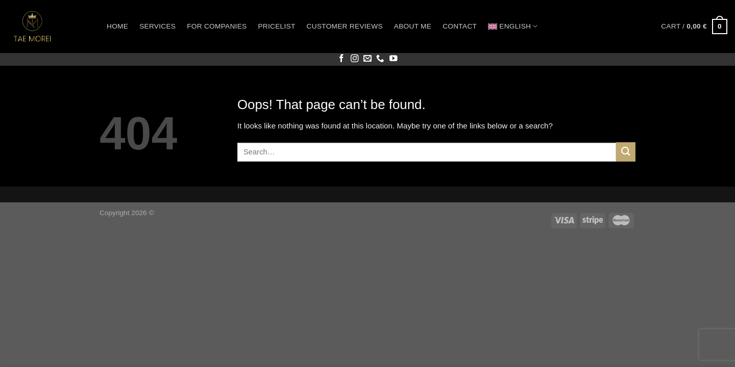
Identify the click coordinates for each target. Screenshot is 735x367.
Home (117, 26)
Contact (460, 26)
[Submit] (625, 151)
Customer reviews (345, 26)
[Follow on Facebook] (341, 59)
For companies (217, 26)
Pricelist (276, 26)
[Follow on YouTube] (393, 59)
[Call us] (380, 59)
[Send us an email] (367, 59)
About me (412, 26)
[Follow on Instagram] (355, 59)
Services (157, 26)
